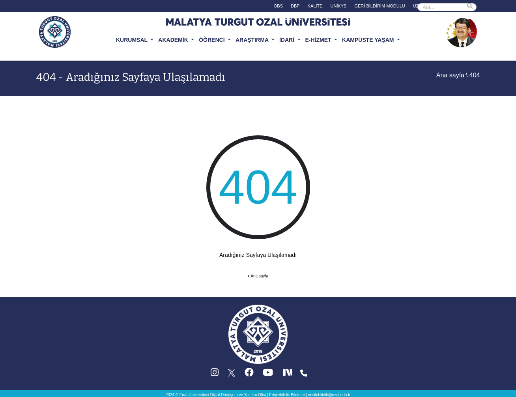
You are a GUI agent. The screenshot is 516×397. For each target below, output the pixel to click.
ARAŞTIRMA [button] (253, 40)
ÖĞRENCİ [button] (212, 40)
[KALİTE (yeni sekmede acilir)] (315, 7)
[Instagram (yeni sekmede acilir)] (214, 374)
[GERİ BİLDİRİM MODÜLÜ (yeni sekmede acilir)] (379, 7)
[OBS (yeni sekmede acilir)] (278, 7)
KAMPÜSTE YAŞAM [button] (368, 40)
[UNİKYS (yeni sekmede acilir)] (339, 7)
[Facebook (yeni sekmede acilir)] (249, 374)
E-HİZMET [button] (319, 40)
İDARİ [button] (287, 40)
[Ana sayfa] (258, 334)
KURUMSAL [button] (132, 40)
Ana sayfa (450, 75)
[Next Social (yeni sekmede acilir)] (288, 374)
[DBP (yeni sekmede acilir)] (295, 7)
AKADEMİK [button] (173, 40)
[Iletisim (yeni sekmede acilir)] (303, 374)
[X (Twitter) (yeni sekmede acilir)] (232, 374)
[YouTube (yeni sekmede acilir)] (268, 374)
